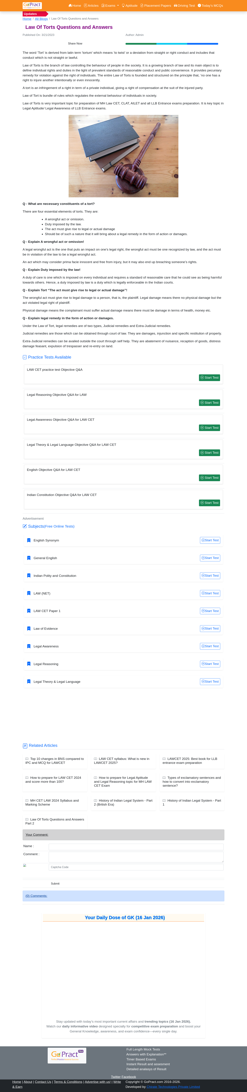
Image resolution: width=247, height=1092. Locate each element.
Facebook (129, 1077)
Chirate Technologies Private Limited (173, 1087)
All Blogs (41, 19)
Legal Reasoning (46, 664)
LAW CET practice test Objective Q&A (55, 369)
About (28, 1082)
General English (45, 558)
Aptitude (130, 5)
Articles (91, 5)
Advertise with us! (98, 1082)
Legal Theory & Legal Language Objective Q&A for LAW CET (71, 444)
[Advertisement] (123, 719)
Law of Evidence (46, 628)
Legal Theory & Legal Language (57, 681)
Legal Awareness (46, 646)
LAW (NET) (42, 593)
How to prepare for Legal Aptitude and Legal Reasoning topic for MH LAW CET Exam (123, 781)
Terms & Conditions (68, 1082)
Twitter (116, 1077)
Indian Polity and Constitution (55, 576)
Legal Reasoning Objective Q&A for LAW (57, 395)
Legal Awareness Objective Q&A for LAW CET (61, 419)
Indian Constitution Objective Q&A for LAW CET (62, 495)
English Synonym (46, 540)
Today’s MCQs (210, 5)
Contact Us (43, 1082)
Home (74, 5)
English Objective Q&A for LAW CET (53, 470)
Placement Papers (155, 5)
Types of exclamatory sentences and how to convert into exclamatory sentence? (192, 781)
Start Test (210, 377)
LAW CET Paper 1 (47, 611)
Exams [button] (108, 5)
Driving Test (184, 5)
